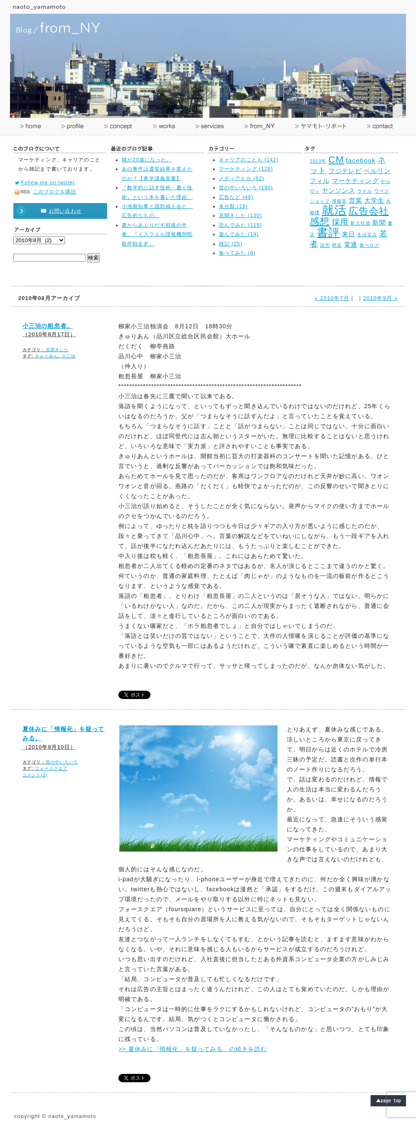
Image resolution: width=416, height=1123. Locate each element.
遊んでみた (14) (239, 234)
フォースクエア (51, 768)
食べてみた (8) (237, 253)
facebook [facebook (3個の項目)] (361, 160)
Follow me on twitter (48, 183)
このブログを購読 (55, 192)
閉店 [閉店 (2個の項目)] (337, 245)
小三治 (68, 356)
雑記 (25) (231, 244)
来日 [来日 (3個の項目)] (348, 234)
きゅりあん (46, 356)
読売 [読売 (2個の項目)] (325, 245)
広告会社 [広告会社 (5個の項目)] (368, 211)
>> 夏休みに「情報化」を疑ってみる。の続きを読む (192, 1049)
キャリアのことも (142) (248, 160)
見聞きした (57, 349)
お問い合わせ (56, 211)
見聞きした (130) (240, 215)
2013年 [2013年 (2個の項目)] (318, 161)
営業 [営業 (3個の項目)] (355, 200)
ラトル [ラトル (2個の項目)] (364, 190)
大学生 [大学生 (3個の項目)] (374, 200)
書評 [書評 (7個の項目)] (328, 232)
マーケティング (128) (246, 169)
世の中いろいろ (62, 762)
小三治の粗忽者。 (48, 325)
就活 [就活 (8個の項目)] (334, 210)
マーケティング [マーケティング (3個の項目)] (355, 180)
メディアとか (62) (241, 178)
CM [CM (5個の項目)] (336, 159)
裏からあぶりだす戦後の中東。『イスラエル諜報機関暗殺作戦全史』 (157, 234)
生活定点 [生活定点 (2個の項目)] (367, 234)
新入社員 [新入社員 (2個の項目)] (360, 223)
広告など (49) (236, 197)
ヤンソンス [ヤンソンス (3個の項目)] (339, 190)
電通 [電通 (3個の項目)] (350, 244)
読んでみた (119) (240, 225)
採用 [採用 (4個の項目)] (340, 221)
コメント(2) (35, 775)
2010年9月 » (380, 298)
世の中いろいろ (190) (246, 188)
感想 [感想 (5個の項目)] (320, 221)
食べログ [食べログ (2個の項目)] (369, 245)
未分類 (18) (233, 206)
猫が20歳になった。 (147, 160)
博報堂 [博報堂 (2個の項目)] (339, 200)
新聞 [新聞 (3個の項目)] (379, 222)
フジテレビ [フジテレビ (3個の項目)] (345, 170)
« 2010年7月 (332, 298)
